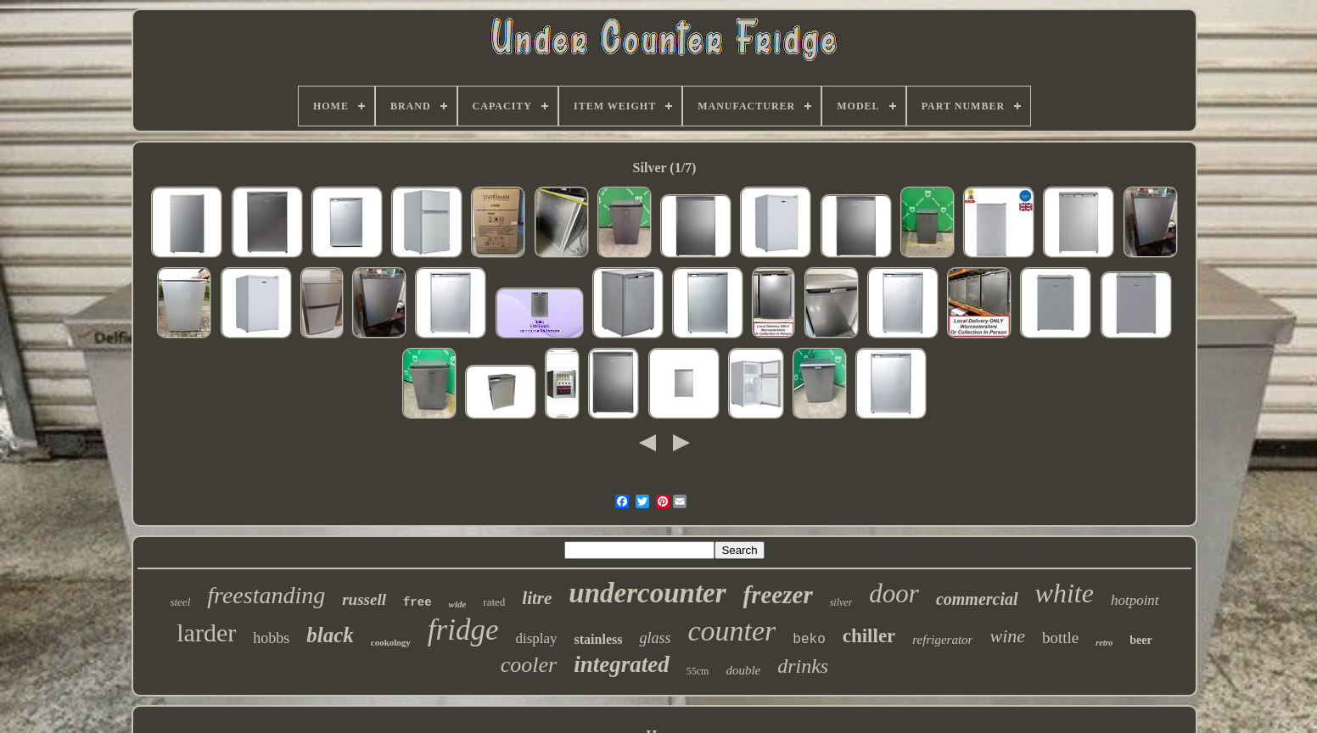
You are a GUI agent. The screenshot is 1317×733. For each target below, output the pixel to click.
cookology (391, 642)
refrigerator (942, 639)
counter (731, 630)
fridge (463, 629)
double (743, 670)
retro (1104, 642)
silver (841, 602)
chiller (869, 635)
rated (494, 602)
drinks (802, 666)
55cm (698, 671)
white (1064, 593)
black (330, 635)
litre (537, 598)
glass (654, 637)
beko (809, 639)
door (894, 593)
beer (1140, 640)
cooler (529, 664)
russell (364, 599)
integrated (622, 664)
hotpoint (1135, 600)
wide (458, 604)
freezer (778, 594)
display (536, 638)
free (417, 602)
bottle (1060, 637)
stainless (598, 639)
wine (1007, 635)
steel (180, 602)
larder (206, 632)
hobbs (271, 637)
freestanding (266, 595)
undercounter (647, 593)
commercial (977, 599)
